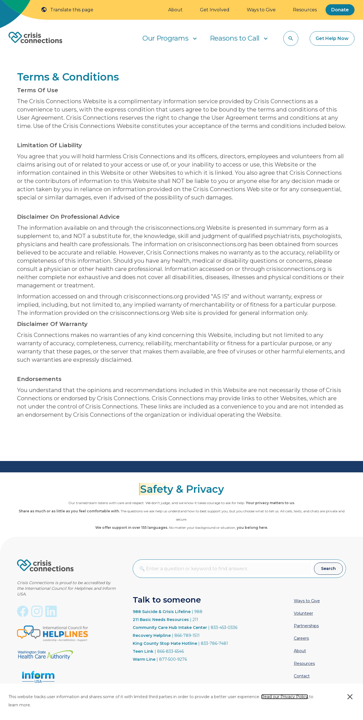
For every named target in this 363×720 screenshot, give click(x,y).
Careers (301, 638)
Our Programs (165, 38)
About (175, 9)
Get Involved (214, 9)
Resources (305, 9)
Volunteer (303, 613)
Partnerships (306, 625)
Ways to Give (261, 9)
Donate (340, 9)
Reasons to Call (235, 38)
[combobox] (223, 569)
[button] (195, 38)
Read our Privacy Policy (284, 696)
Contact (302, 676)
